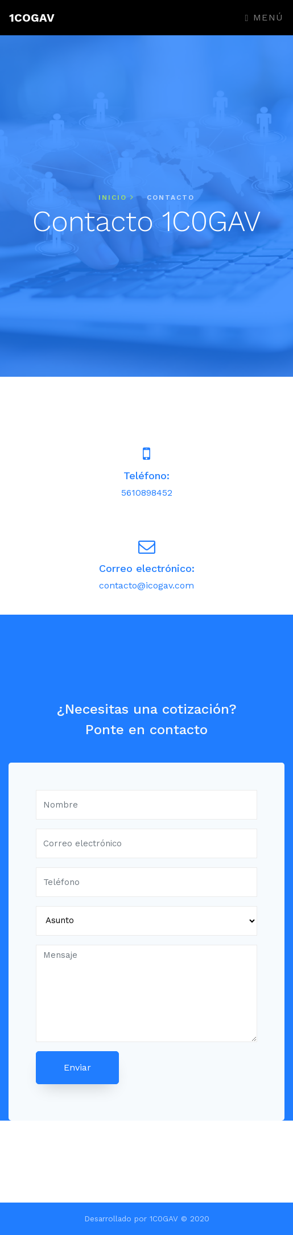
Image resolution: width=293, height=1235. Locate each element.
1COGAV (32, 17)
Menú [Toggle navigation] (264, 17)
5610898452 (146, 492)
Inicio (116, 197)
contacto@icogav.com (146, 585)
